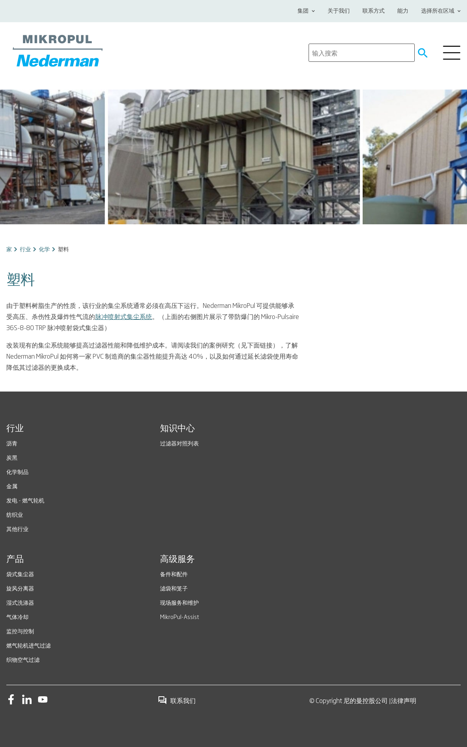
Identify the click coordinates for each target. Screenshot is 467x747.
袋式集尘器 (20, 573)
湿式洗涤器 (20, 602)
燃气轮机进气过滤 (28, 645)
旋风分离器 (20, 588)
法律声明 (403, 700)
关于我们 (339, 11)
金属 (11, 485)
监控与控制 (20, 631)
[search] (362, 53)
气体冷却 (17, 616)
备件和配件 (174, 573)
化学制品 (17, 471)
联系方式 (373, 11)
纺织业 (14, 514)
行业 (25, 249)
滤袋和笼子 (174, 588)
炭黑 (11, 457)
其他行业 (17, 528)
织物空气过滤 (23, 659)
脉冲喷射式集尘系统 (123, 316)
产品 (15, 559)
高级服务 (177, 559)
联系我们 (177, 700)
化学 (44, 249)
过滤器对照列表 (179, 443)
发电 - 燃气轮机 (25, 500)
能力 (402, 11)
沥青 (11, 443)
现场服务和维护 (179, 602)
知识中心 (177, 428)
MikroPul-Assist (179, 616)
